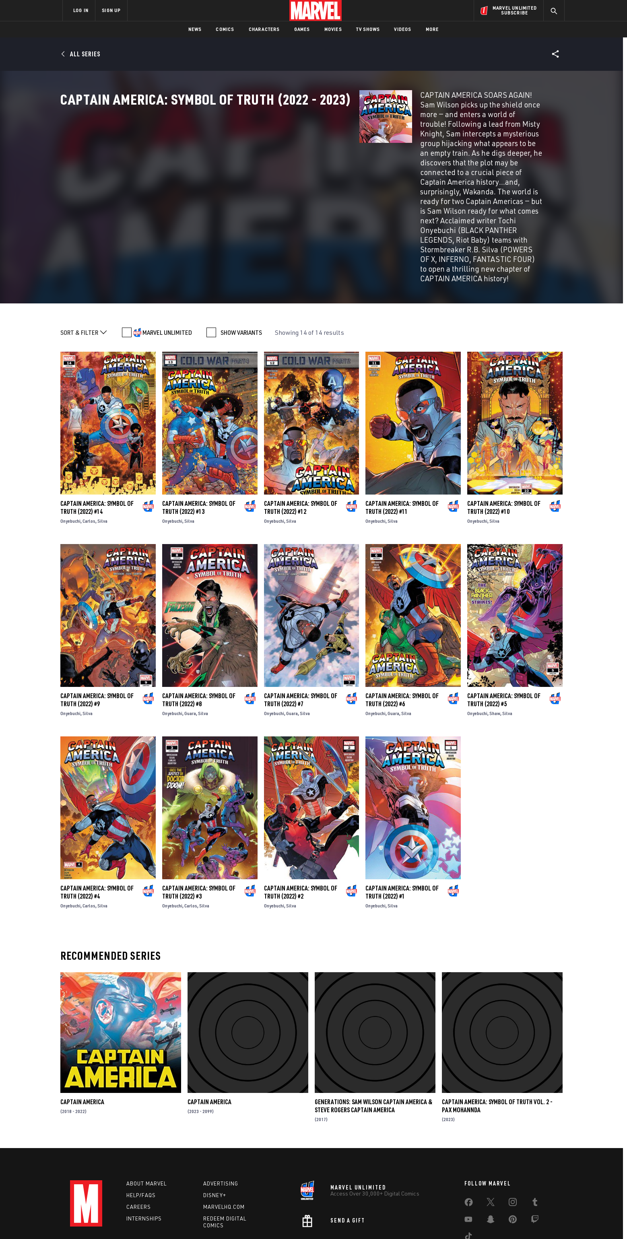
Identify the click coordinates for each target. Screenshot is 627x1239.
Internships (144, 1166)
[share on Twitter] (491, 1152)
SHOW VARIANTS (241, 280)
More (432, 29)
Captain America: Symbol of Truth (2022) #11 (402, 455)
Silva (102, 469)
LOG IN (81, 10)
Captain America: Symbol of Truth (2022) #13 (198, 455)
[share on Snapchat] (491, 1169)
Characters (264, 29)
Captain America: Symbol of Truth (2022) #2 (300, 840)
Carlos (88, 469)
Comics (225, 29)
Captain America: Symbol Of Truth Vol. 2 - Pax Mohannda (497, 1053)
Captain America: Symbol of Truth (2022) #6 (402, 647)
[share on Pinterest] (513, 1169)
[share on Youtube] (468, 1169)
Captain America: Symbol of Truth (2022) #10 (503, 455)
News (195, 29)
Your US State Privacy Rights (214, 1220)
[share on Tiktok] (468, 1186)
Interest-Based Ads (452, 1220)
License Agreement (402, 1220)
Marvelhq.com (224, 1154)
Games (302, 29)
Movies (333, 29)
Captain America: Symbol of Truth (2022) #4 (97, 840)
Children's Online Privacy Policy (339, 1220)
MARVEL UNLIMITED (167, 280)
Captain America (82, 1049)
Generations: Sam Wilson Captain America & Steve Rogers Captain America (373, 1053)
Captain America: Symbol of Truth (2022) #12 (300, 455)
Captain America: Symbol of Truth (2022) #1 (402, 840)
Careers (138, 1154)
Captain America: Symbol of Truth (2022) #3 (198, 840)
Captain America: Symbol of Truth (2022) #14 (97, 455)
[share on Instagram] (513, 1152)
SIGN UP (111, 10)
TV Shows (368, 29)
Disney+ (214, 1143)
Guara (190, 661)
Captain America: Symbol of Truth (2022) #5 (503, 647)
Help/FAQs (141, 1143)
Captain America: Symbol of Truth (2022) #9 (97, 647)
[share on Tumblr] (535, 1152)
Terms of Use (124, 1220)
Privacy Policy (160, 1220)
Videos (402, 29)
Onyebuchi (70, 469)
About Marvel (146, 1131)
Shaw (494, 661)
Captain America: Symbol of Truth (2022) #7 (300, 647)
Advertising (220, 1131)
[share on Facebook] (468, 1152)
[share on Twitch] (535, 1169)
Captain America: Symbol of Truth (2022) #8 (198, 647)
